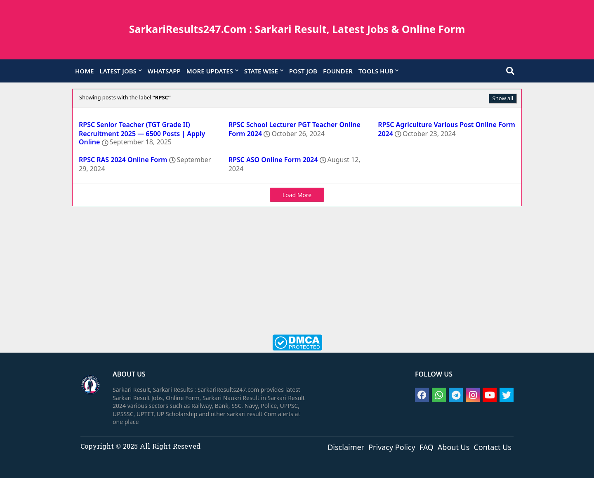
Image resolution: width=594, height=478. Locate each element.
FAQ (427, 446)
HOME (84, 71)
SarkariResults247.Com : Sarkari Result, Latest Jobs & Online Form (297, 29)
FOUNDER (338, 71)
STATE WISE (261, 71)
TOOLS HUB (376, 71)
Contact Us (493, 446)
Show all (503, 98)
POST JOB (303, 71)
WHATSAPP (164, 71)
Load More (297, 195)
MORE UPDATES (209, 71)
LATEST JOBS (117, 71)
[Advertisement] (297, 274)
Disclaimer (346, 446)
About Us (454, 446)
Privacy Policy (391, 446)
